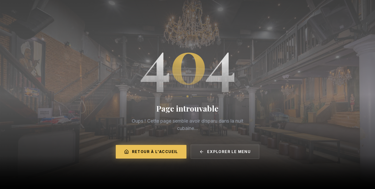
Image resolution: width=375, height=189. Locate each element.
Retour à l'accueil (151, 151)
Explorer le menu (225, 151)
